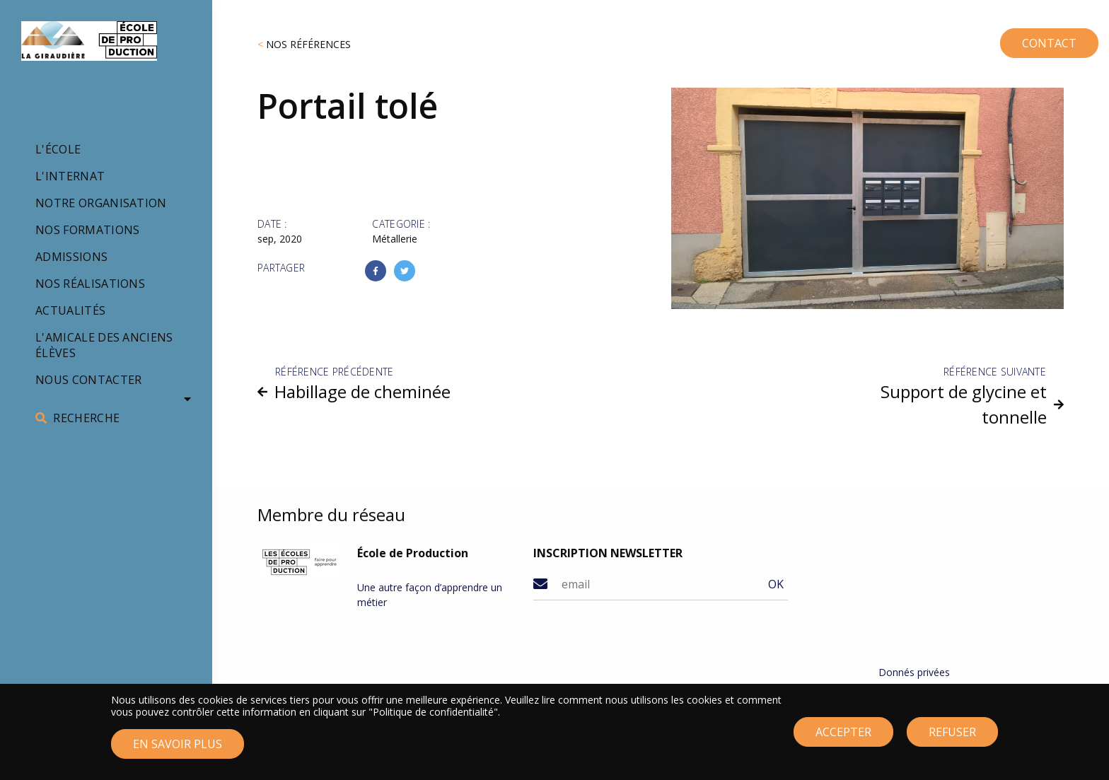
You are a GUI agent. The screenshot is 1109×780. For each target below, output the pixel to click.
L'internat (70, 176)
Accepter (843, 738)
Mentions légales (917, 689)
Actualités (70, 310)
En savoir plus (177, 750)
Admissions (71, 256)
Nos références (308, 44)
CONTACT (1024, 38)
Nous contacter (88, 380)
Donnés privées (914, 672)
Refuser (952, 738)
